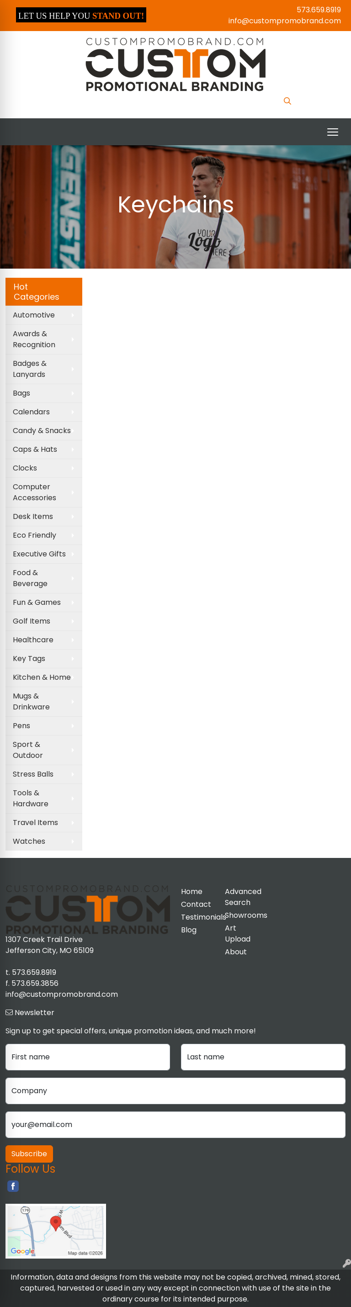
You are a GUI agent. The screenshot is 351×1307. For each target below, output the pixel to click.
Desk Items (33, 516)
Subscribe (29, 1153)
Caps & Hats (35, 449)
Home (191, 891)
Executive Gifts (39, 554)
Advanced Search (241, 897)
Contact (196, 904)
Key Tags (29, 658)
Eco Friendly (34, 535)
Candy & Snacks (42, 430)
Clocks (25, 468)
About (236, 952)
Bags (21, 393)
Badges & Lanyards (30, 369)
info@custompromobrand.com (285, 21)
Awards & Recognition (34, 339)
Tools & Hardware (30, 798)
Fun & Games (37, 602)
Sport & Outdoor (28, 750)
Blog (189, 930)
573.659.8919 (319, 10)
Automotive (34, 315)
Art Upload (237, 933)
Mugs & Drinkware (31, 701)
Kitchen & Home (42, 677)
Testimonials (197, 917)
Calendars (31, 412)
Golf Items (31, 621)
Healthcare (33, 640)
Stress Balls (33, 774)
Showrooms (241, 915)
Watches (29, 841)
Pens (21, 725)
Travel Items (35, 822)
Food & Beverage (30, 578)
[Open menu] (333, 132)
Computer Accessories (34, 492)
